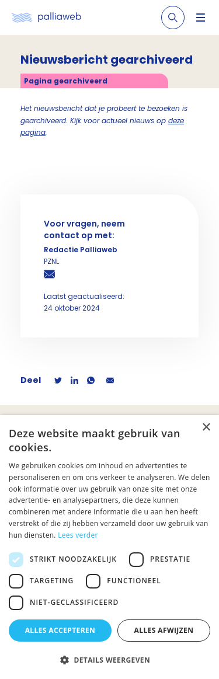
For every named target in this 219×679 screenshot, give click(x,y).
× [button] (205, 427)
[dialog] (109, 547)
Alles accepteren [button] (60, 630)
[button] (109, 660)
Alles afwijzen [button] (164, 630)
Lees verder (78, 535)
